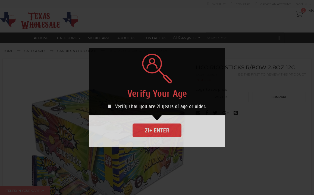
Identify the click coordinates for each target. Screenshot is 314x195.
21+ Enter (157, 130)
